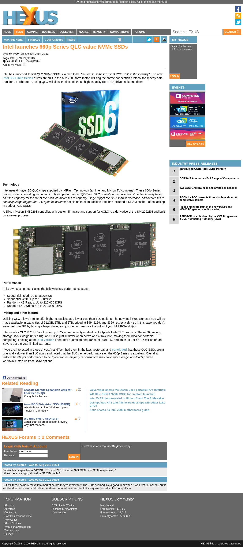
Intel (12, 58)
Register (117, 446)
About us (9, 505)
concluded (119, 349)
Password (9, 455)
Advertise (9, 508)
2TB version (45, 340)
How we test (11, 519)
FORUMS (139, 31)
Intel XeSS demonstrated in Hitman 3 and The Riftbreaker (127, 398)
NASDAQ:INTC (25, 58)
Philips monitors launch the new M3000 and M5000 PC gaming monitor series (206, 208)
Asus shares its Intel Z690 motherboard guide (119, 410)
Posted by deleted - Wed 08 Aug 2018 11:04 (31, 464)
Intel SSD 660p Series (18, 78)
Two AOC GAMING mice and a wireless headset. (208, 188)
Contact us (10, 512)
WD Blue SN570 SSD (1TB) (41, 418)
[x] (166, 1)
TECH (19, 31)
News (71, 39)
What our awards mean (17, 526)
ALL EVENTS (195, 143)
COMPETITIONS (119, 31)
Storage (34, 39)
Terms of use (11, 530)
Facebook (57, 508)
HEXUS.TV (99, 31)
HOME (7, 31)
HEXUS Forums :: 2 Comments (36, 437)
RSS (54, 505)
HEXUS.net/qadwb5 (29, 61)
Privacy (8, 534)
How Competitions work (17, 516)
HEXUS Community (117, 499)
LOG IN (174, 76)
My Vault (16, 64)
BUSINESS (48, 31)
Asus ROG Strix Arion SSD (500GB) (47, 404)
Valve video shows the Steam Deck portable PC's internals (128, 389)
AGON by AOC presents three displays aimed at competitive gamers (208, 198)
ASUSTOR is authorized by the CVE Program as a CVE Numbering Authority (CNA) (208, 217)
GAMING (32, 31)
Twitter (71, 505)
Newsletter (71, 508)
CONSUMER (66, 31)
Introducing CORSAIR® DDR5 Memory (203, 169)
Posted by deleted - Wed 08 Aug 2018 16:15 (31, 479)
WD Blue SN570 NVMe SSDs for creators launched (122, 394)
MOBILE (84, 31)
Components (54, 39)
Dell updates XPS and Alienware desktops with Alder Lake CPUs (127, 404)
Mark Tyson (13, 53)
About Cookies (12, 523)
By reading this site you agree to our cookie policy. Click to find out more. (120, 1)
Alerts (62, 505)
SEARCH (232, 32)
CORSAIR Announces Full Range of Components (209, 178)
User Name (10, 451)
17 (76, 418)
